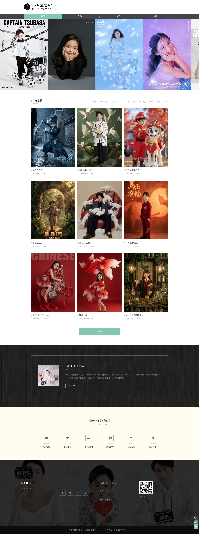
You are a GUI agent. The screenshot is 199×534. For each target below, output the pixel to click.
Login (127, 530)
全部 (95, 102)
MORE (99, 331)
